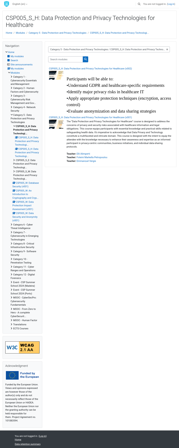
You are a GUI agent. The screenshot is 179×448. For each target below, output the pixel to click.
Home (9, 32)
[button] (139, 4)
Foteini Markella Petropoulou (92, 157)
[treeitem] (22, 190)
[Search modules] (65, 59)
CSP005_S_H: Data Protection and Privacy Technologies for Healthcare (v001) (90, 117)
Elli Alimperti (83, 153)
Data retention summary (27, 444)
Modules (20, 32)
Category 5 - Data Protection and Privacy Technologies (57, 32)
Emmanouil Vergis (86, 161)
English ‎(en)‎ (19, 4)
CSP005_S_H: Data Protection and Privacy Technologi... (119, 32)
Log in (171, 4)
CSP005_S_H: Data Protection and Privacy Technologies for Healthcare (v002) (90, 68)
